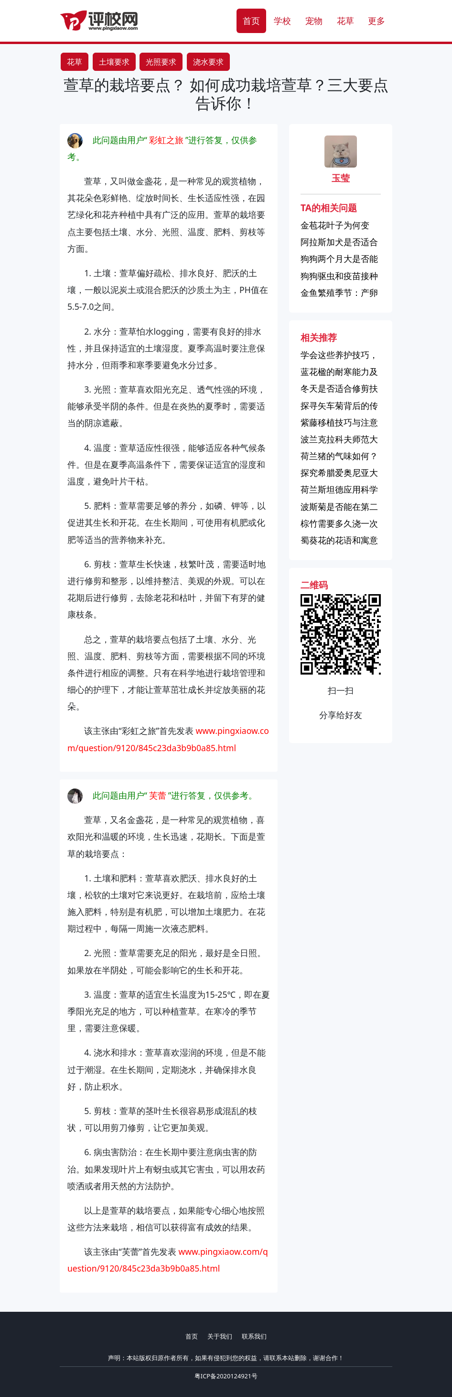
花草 (345, 20)
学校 (282, 20)
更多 (376, 20)
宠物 (314, 20)
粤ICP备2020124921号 (226, 1376)
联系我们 (254, 1336)
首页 (251, 20)
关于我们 (219, 1336)
